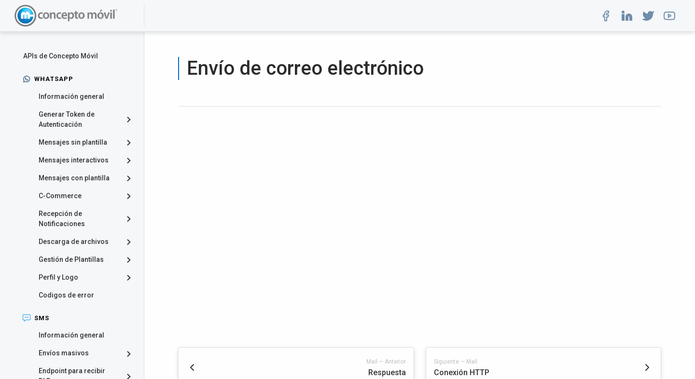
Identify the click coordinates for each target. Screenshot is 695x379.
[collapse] (132, 120)
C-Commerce (60, 196)
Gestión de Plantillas (71, 259)
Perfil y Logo (58, 277)
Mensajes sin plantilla (73, 142)
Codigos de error (66, 295)
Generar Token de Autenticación (67, 119)
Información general (71, 96)
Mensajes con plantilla (74, 178)
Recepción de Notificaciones (62, 219)
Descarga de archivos (74, 241)
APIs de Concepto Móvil (60, 56)
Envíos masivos (64, 353)
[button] (605, 16)
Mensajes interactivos (74, 160)
